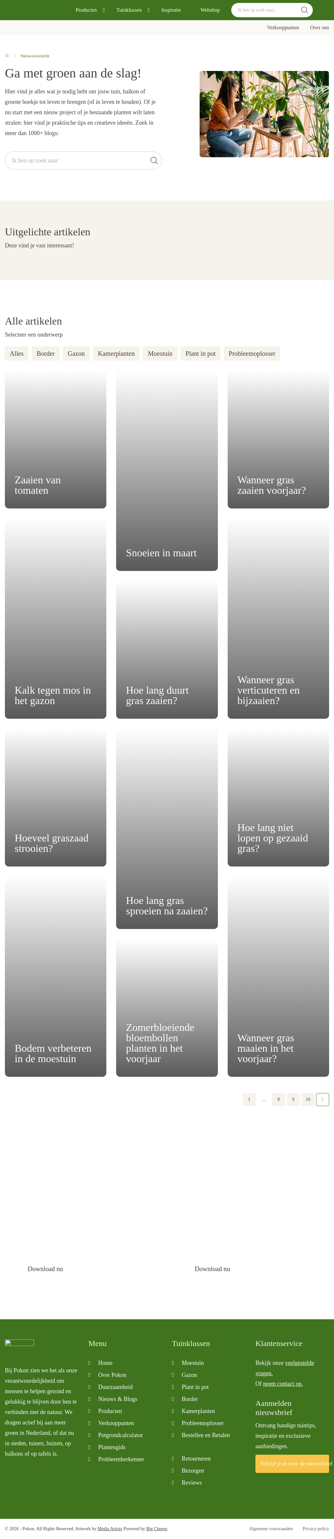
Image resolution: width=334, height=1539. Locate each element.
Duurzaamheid (115, 1387)
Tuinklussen (129, 10)
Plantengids (112, 1447)
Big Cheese (156, 1528)
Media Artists (110, 1528)
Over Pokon (112, 1375)
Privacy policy (316, 1528)
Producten (86, 10)
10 (308, 1099)
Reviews (192, 1482)
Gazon (76, 353)
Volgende (322, 1099)
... (264, 1099)
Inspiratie (171, 10)
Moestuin (160, 353)
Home (105, 1363)
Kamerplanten (116, 353)
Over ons (319, 27)
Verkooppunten (283, 27)
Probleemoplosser (252, 353)
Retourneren (196, 1458)
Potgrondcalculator (120, 1435)
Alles (16, 353)
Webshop (210, 10)
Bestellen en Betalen (206, 1435)
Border (46, 353)
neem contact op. (283, 1383)
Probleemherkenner (121, 1459)
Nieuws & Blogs (117, 1399)
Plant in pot (201, 353)
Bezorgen (193, 1470)
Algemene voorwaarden (271, 1528)
